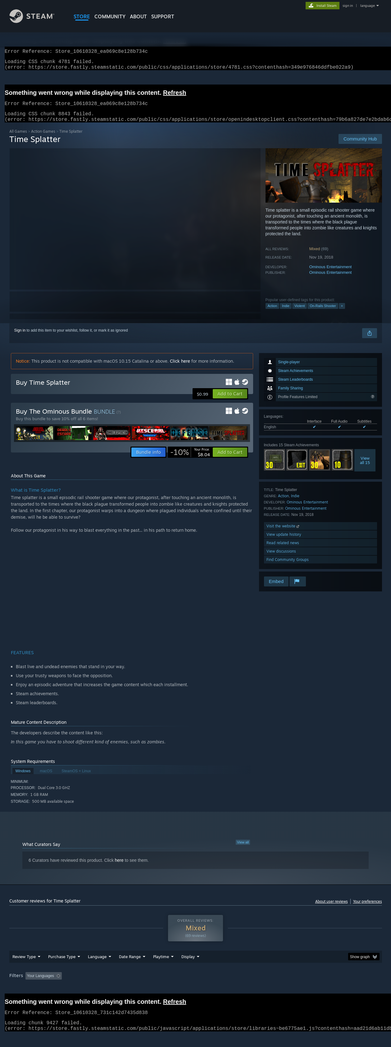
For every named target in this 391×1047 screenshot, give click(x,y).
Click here (180, 368)
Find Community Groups (287, 567)
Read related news (282, 550)
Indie (285, 313)
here (119, 867)
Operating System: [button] (248, 987)
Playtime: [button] (151, 987)
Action (272, 313)
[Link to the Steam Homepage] (36, 21)
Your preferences (367, 909)
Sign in (20, 338)
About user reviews (331, 909)
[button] (230, 401)
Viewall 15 (365, 467)
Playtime (161, 968)
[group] (195, 988)
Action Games (43, 138)
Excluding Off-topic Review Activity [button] (103, 987)
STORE (82, 16)
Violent (299, 313)
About (138, 16)
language (367, 5)
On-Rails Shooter (323, 313)
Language (97, 968)
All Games (18, 138)
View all (243, 850)
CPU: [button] (279, 987)
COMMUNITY (109, 16)
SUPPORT (162, 16)
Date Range (130, 968)
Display (188, 968)
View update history (283, 542)
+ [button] (342, 313)
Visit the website (283, 533)
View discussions (281, 558)
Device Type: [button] (328, 987)
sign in (348, 5)
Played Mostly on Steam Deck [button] (196, 987)
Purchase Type (61, 968)
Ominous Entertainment (330, 274)
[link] (190, 460)
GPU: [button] (300, 987)
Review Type (24, 968)
